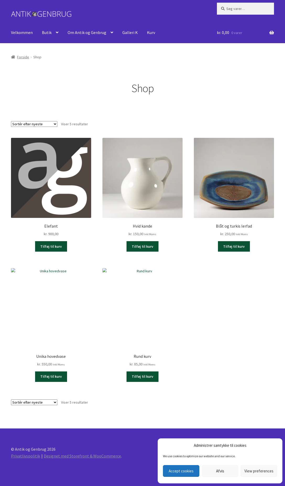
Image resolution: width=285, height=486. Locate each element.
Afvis (220, 470)
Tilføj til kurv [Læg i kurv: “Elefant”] (51, 246)
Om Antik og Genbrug (87, 32)
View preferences (258, 470)
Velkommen (22, 32)
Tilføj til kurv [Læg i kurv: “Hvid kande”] (142, 246)
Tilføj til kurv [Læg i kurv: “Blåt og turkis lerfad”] (234, 246)
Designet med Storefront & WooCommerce (82, 456)
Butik (47, 32)
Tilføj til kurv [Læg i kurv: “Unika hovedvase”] (51, 376)
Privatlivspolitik (25, 456)
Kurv (151, 32)
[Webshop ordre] (34, 124)
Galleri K (130, 32)
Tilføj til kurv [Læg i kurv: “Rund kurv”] (142, 376)
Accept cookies (181, 470)
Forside (23, 57)
